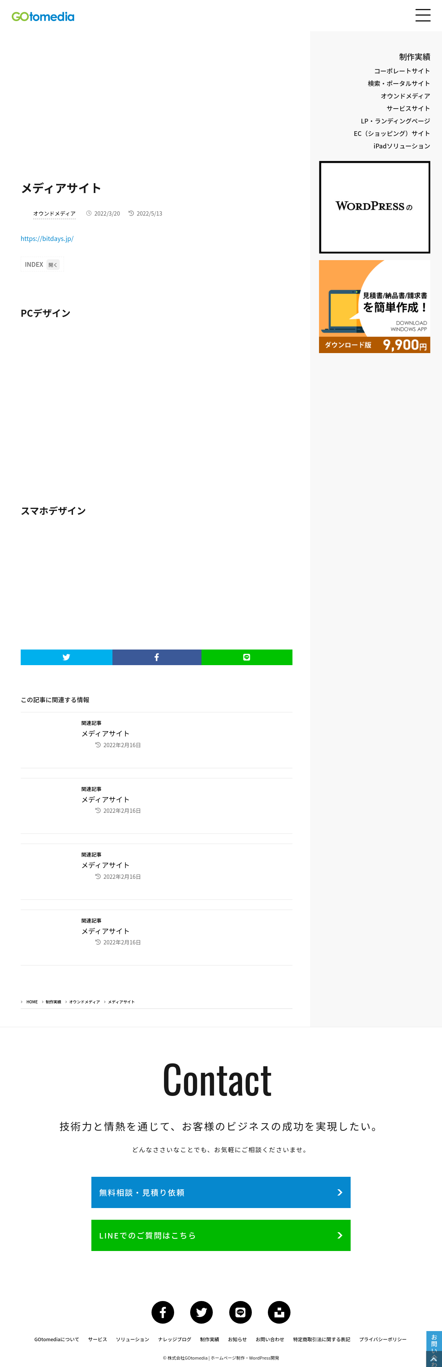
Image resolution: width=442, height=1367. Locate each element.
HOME (32, 999)
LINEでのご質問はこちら (154, 1234)
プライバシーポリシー (381, 1340)
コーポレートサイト (402, 70)
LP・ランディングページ (395, 120)
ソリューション (134, 1340)
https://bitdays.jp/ (47, 238)
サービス (99, 1340)
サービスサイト (408, 108)
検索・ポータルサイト (399, 83)
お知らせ (237, 1340)
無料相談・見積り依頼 (148, 1190)
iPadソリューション (402, 145)
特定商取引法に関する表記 (321, 1340)
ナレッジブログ (175, 1340)
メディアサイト (121, 999)
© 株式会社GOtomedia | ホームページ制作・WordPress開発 (221, 1358)
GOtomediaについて (59, 1340)
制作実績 (53, 999)
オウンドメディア (55, 213)
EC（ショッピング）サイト (392, 133)
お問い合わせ (270, 1340)
